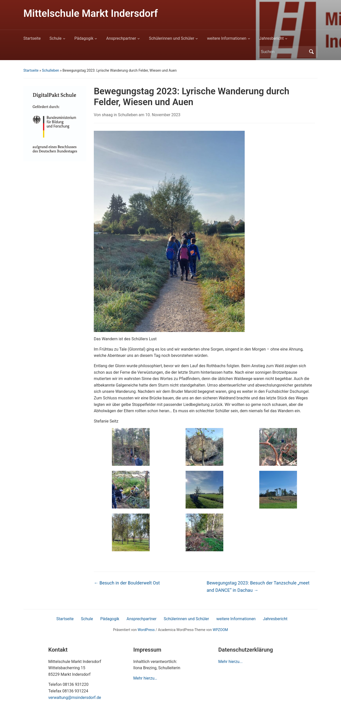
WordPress (146, 630)
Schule (56, 38)
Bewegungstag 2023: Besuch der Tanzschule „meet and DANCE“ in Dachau (258, 586)
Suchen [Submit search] (311, 52)
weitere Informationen (226, 38)
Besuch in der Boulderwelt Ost (127, 582)
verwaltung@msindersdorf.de (74, 697)
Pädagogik (84, 38)
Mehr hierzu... (230, 661)
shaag (107, 114)
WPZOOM (220, 630)
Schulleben (50, 70)
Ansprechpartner (121, 38)
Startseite (32, 38)
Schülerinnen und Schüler (171, 38)
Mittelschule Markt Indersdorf (90, 13)
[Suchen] (283, 51)
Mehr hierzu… (145, 678)
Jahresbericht (271, 38)
